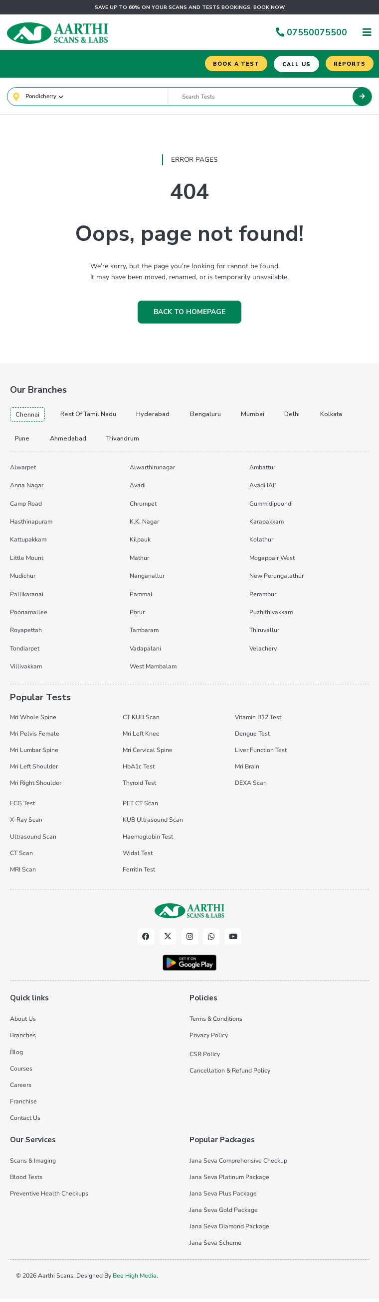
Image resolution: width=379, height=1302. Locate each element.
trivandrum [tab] (126, 440)
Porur (137, 615)
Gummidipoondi (271, 507)
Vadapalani (145, 651)
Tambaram (144, 634)
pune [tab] (23, 440)
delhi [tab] (300, 416)
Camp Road (26, 507)
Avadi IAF (262, 488)
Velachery (263, 651)
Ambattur (262, 470)
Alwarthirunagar (152, 470)
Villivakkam (26, 669)
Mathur (139, 561)
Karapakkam (266, 525)
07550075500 (311, 32)
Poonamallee (28, 615)
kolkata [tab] (340, 416)
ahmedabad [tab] (70, 440)
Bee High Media (135, 1279)
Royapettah (26, 634)
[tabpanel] (189, 568)
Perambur (262, 597)
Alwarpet (23, 470)
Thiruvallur (264, 634)
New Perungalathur (276, 579)
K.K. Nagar (144, 525)
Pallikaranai (26, 597)
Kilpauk (140, 543)
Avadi (138, 488)
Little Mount (26, 561)
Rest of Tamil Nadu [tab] (92, 416)
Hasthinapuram (31, 525)
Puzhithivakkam (271, 615)
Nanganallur (147, 579)
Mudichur (22, 579)
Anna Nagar (26, 488)
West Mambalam (153, 669)
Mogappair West (272, 561)
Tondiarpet (24, 651)
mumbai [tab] (260, 416)
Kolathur (261, 543)
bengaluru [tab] (213, 416)
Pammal (141, 597)
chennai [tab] (28, 416)
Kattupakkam (28, 543)
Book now (269, 7)
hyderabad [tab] (160, 416)
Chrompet (143, 507)
